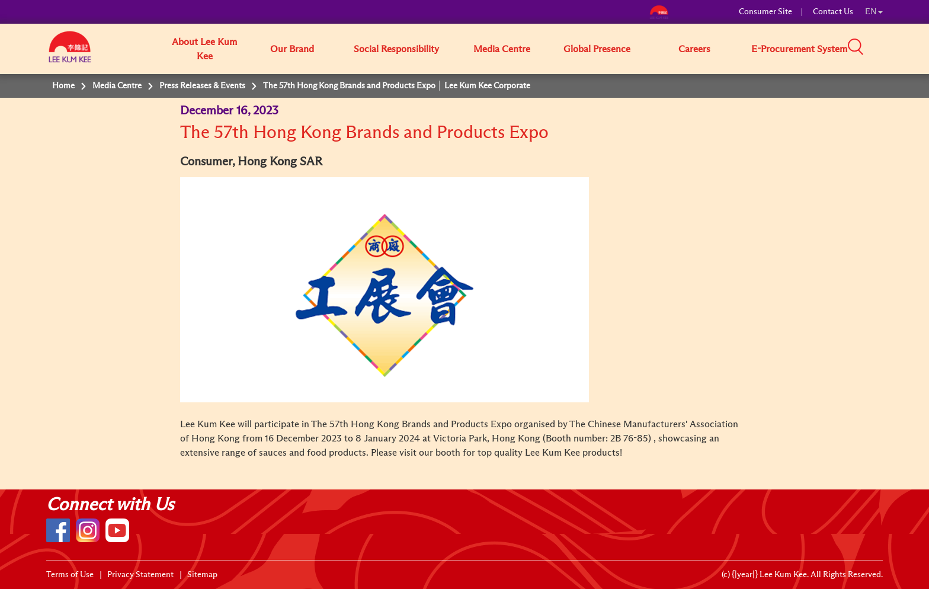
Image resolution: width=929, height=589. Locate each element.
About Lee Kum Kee (204, 49)
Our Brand (292, 49)
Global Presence (596, 49)
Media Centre (501, 49)
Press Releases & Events (202, 86)
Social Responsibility (396, 49)
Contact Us (833, 12)
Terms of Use (70, 575)
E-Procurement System (799, 49)
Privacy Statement (140, 575)
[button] (887, 48)
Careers (694, 49)
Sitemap (202, 575)
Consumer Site (765, 12)
